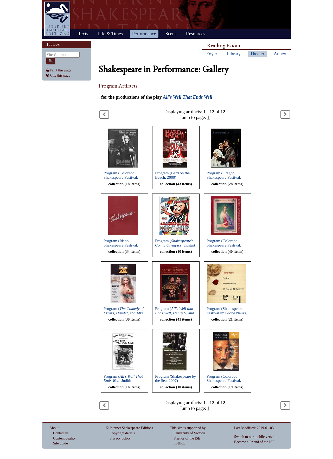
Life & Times (110, 33)
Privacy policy (120, 438)
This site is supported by (188, 428)
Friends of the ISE (187, 438)
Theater (257, 53)
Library (234, 53)
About (54, 428)
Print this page (60, 70)
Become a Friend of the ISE (254, 442)
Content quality (64, 438)
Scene (171, 33)
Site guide (60, 443)
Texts (83, 33)
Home (57, 19)
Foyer (211, 53)
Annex (280, 53)
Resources (195, 33)
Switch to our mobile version (255, 437)
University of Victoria (190, 433)
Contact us (61, 433)
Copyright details (122, 433)
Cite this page (60, 75)
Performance (144, 33)
